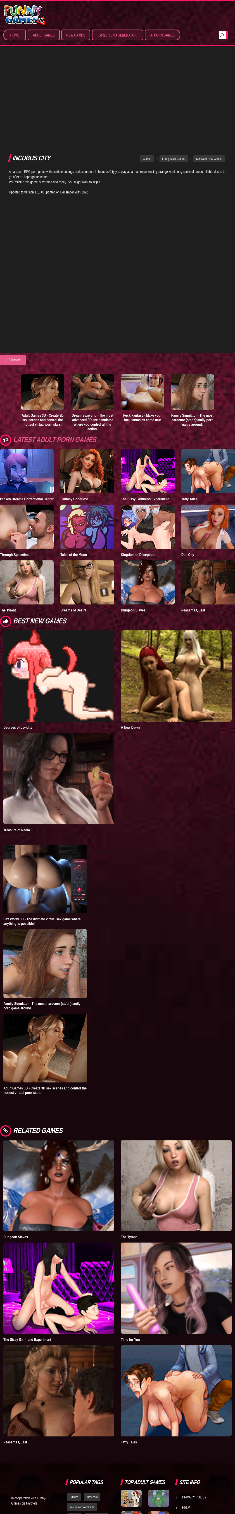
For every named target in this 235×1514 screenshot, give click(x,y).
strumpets (75, 1438)
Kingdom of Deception (138, 455)
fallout (97, 1428)
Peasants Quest (193, 510)
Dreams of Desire (73, 510)
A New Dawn (130, 628)
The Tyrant (8, 510)
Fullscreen (12, 261)
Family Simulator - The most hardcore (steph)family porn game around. (192, 320)
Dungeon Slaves (133, 510)
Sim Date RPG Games (209, 59)
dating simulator (97, 1418)
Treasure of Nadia (16, 730)
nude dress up (98, 1438)
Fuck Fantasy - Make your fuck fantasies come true (142, 318)
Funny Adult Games (173, 59)
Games (147, 59)
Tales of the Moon (73, 455)
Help (186, 1408)
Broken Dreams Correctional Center (27, 399)
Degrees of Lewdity (17, 628)
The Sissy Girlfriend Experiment (145, 399)
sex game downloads (82, 1408)
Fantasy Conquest (74, 399)
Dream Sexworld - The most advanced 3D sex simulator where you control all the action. (92, 323)
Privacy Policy (194, 1398)
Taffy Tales (189, 399)
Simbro (74, 1398)
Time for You (130, 1240)
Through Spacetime (14, 455)
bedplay (74, 1418)
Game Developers (197, 1419)
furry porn (92, 1398)
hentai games (77, 1428)
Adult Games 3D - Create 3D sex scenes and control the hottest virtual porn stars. (43, 320)
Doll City (187, 455)
